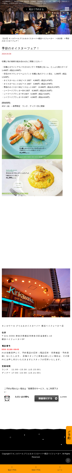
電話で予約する (35, 9)
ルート (60, 468)
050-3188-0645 (10, 349)
